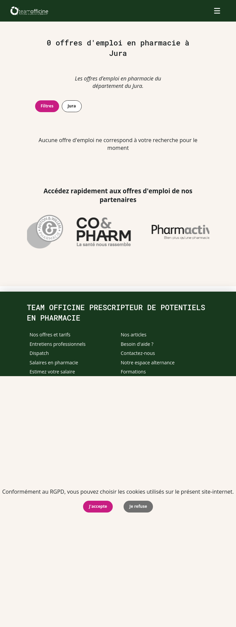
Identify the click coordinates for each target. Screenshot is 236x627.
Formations (133, 371)
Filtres (47, 106)
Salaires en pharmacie (54, 362)
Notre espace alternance (148, 362)
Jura (72, 106)
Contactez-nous (138, 353)
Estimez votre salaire (52, 371)
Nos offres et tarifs (50, 334)
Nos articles (134, 334)
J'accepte (98, 506)
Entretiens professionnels (58, 344)
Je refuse (138, 506)
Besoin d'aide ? (137, 344)
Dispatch (39, 353)
